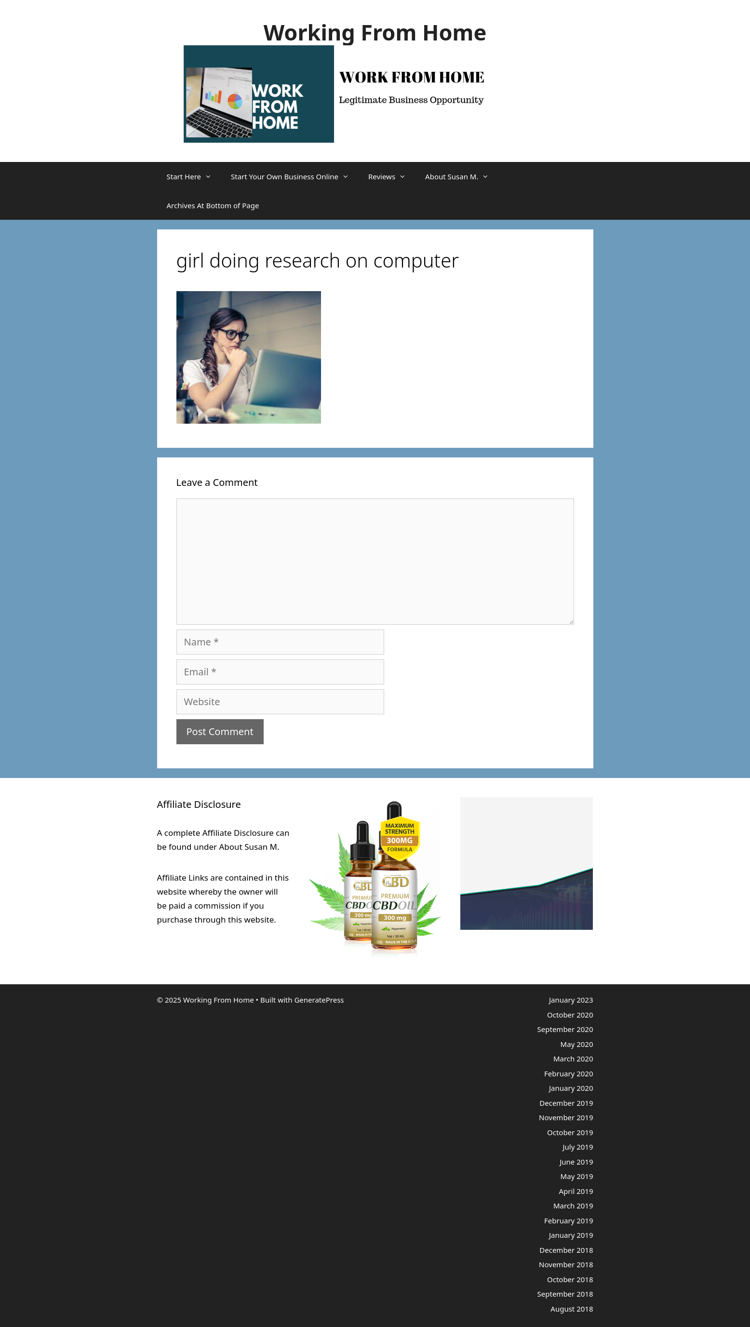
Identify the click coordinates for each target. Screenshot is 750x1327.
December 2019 (566, 1103)
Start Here (194, 176)
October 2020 (570, 1014)
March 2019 (573, 1205)
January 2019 (571, 1235)
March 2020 (573, 1058)
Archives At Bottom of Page (213, 205)
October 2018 (570, 1279)
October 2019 (570, 1132)
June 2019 (576, 1161)
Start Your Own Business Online (295, 176)
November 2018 (566, 1264)
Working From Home (375, 32)
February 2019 (568, 1220)
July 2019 (577, 1147)
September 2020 (565, 1029)
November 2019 (566, 1117)
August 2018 (571, 1309)
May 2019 (577, 1176)
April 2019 (576, 1191)
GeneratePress (319, 1000)
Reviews (391, 176)
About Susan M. (461, 176)
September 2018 (565, 1294)
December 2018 (566, 1250)
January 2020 (571, 1088)
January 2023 (571, 1000)
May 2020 (577, 1044)
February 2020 (568, 1073)
